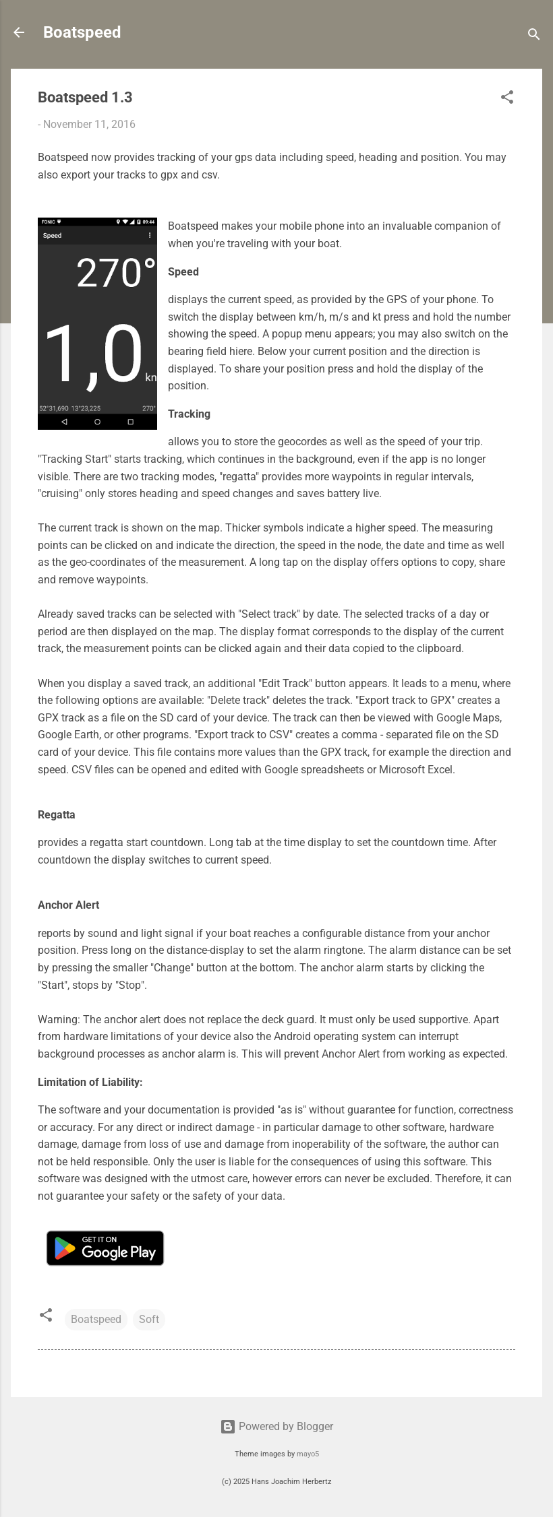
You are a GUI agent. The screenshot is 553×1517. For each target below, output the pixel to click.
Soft (149, 1319)
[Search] (534, 36)
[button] (507, 99)
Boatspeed (82, 32)
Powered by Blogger (276, 1426)
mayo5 (308, 1454)
